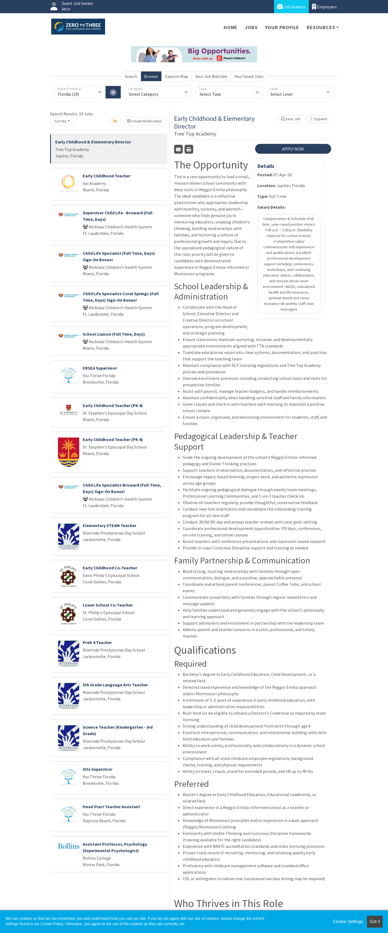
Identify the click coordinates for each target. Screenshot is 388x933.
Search (131, 76)
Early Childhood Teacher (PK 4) (113, 405)
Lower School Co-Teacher (108, 605)
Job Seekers (291, 6)
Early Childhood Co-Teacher (110, 567)
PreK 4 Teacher (97, 642)
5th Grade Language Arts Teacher (115, 684)
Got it (375, 921)
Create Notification (144, 121)
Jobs (251, 27)
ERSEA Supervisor (100, 368)
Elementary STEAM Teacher (109, 525)
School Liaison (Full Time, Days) (114, 334)
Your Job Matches (211, 76)
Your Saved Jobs (248, 76)
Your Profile (282, 27)
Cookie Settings (348, 921)
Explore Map (176, 76)
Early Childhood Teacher (106, 175)
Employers (324, 6)
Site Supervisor (97, 769)
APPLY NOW (293, 149)
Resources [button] (321, 27)
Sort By (61, 121)
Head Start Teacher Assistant (111, 806)
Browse (151, 76)
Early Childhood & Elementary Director (93, 141)
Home (230, 27)
